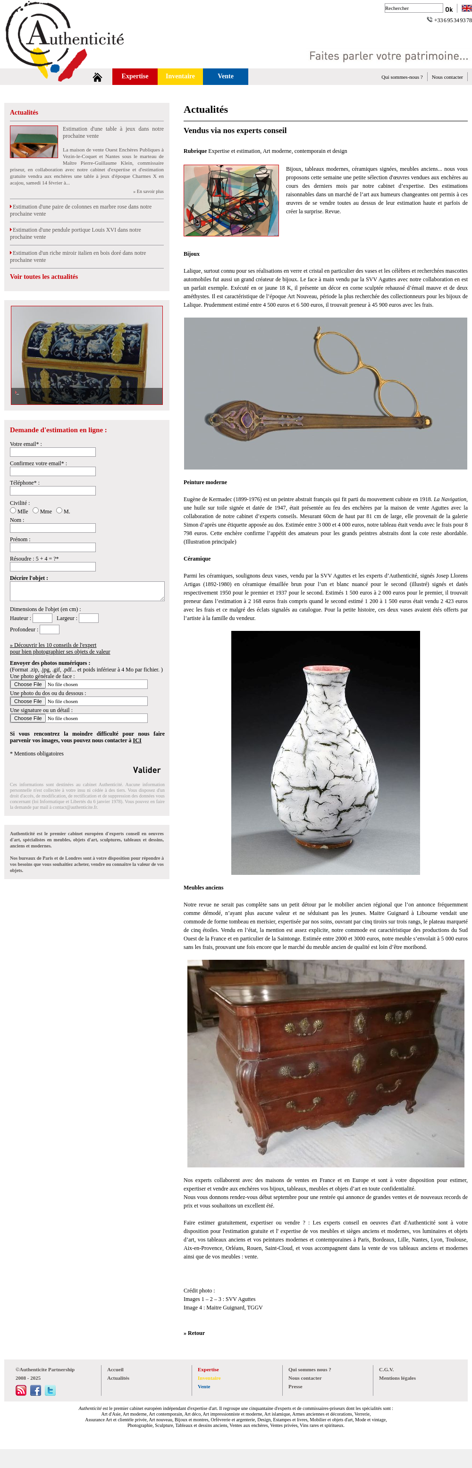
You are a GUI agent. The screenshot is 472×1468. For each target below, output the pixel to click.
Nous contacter (447, 77)
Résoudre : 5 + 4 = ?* (34, 558)
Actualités (24, 112)
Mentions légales (397, 1378)
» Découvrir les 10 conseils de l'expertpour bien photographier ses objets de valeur (60, 648)
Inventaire (180, 76)
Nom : (17, 520)
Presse (295, 1386)
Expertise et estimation (234, 151)
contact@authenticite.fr (75, 807)
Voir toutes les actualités (44, 276)
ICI (137, 740)
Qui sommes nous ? (309, 1369)
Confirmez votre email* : (38, 463)
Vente (226, 76)
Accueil (115, 1369)
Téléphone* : (25, 482)
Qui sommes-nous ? (401, 77)
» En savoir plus (148, 191)
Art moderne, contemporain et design (305, 151)
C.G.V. (386, 1369)
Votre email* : (26, 444)
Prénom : (20, 539)
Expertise (135, 76)
